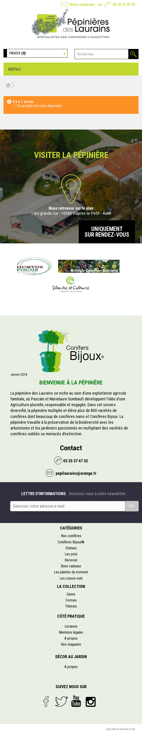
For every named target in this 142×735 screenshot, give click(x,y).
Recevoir (71, 560)
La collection (71, 586)
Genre (71, 594)
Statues (71, 548)
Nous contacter (82, 4)
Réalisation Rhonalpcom (120, 729)
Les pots (71, 554)
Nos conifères (71, 536)
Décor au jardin (71, 656)
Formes (71, 600)
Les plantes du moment (71, 572)
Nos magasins (71, 644)
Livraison (71, 626)
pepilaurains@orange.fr (75, 473)
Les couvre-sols (71, 578)
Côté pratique (71, 616)
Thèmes (71, 606)
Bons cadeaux (71, 566)
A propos (71, 638)
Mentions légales (71, 632)
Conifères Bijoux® (71, 542)
